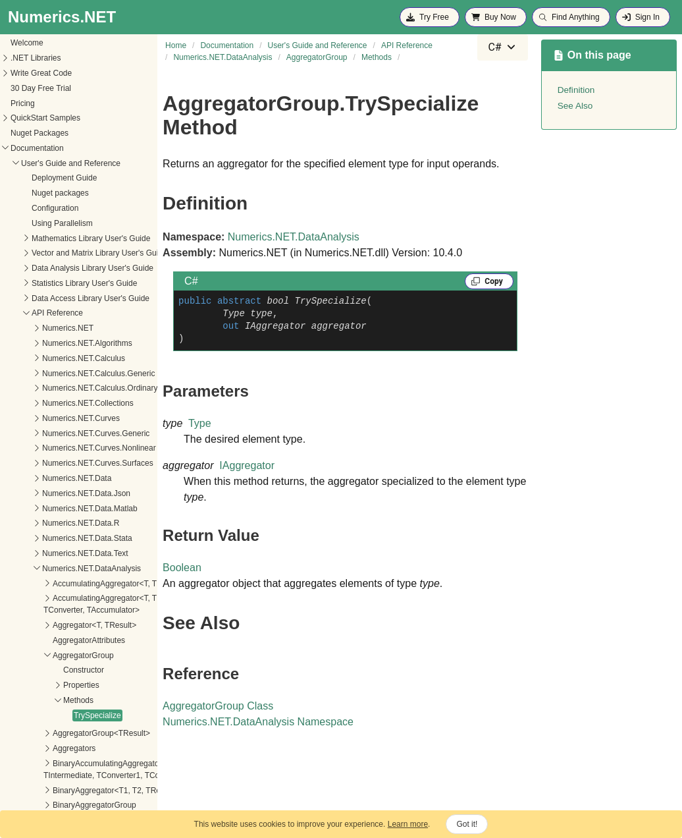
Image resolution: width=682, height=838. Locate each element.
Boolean (182, 567)
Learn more (408, 824)
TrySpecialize (33, 464)
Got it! (466, 824)
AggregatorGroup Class (218, 706)
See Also (575, 106)
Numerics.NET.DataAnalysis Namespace (258, 721)
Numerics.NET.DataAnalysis (293, 236)
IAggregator (247, 465)
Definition (576, 90)
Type (199, 423)
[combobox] (502, 47)
